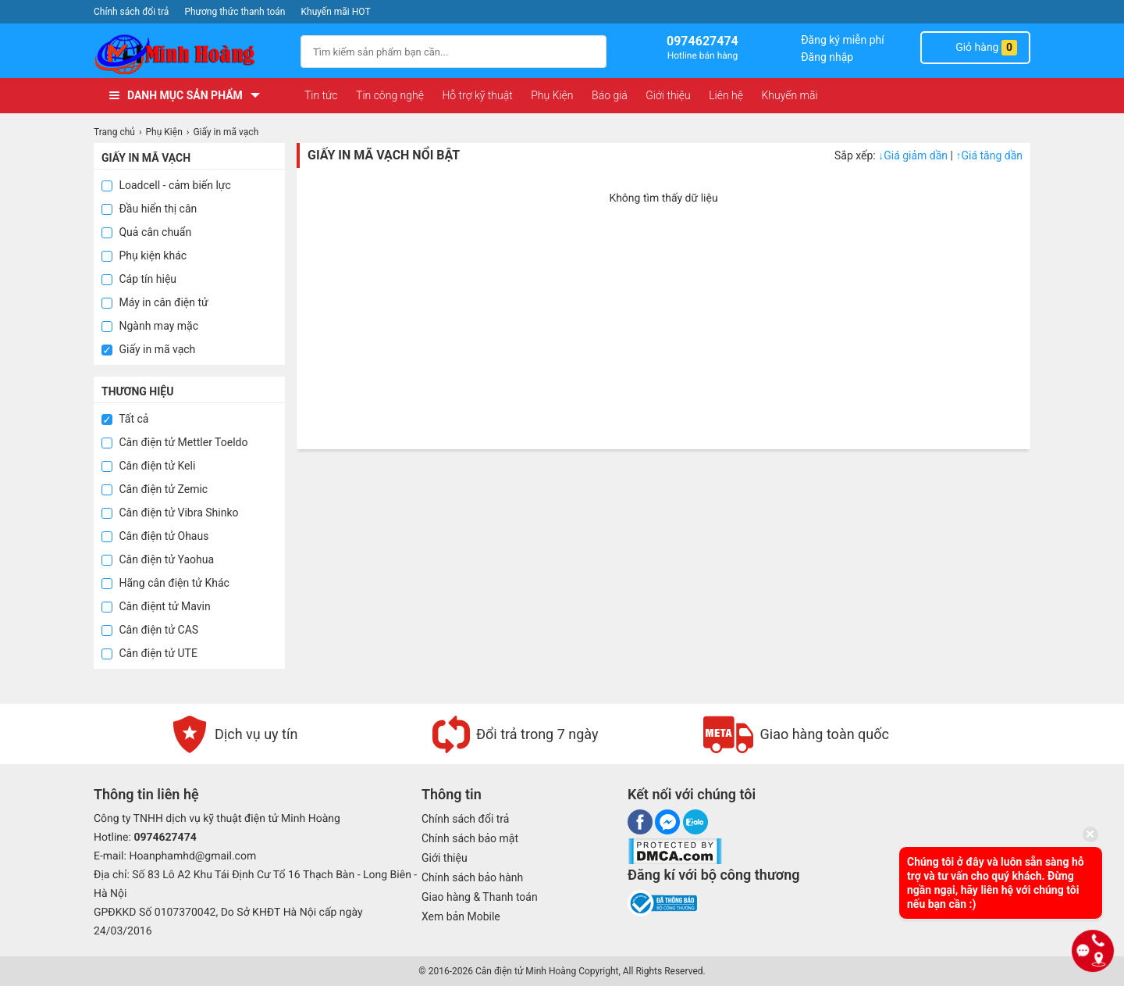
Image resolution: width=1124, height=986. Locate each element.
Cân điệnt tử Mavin (156, 606)
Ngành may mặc (149, 326)
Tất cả (124, 419)
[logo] (189, 54)
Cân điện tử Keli (148, 465)
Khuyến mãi (789, 95)
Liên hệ (726, 95)
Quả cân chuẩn (146, 232)
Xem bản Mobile (461, 916)
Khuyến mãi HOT (336, 11)
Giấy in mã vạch (148, 349)
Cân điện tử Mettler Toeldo (174, 442)
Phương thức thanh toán (234, 11)
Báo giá (610, 95)
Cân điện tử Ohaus (154, 536)
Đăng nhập (827, 57)
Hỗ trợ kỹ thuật (477, 95)
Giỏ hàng (975, 47)
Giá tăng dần (989, 155)
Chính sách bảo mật (470, 838)
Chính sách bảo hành (472, 877)
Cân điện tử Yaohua (157, 559)
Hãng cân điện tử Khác (165, 583)
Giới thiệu (668, 95)
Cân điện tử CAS (149, 629)
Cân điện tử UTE (149, 653)
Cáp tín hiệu (138, 279)
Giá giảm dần (914, 155)
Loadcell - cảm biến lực (166, 185)
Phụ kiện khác (144, 255)
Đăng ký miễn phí (842, 40)
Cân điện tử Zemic (154, 489)
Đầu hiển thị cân (149, 208)
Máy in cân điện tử (154, 302)
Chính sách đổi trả (131, 11)
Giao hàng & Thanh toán (480, 897)
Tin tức (321, 95)
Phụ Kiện (552, 95)
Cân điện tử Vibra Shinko (170, 512)
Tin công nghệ (390, 95)
